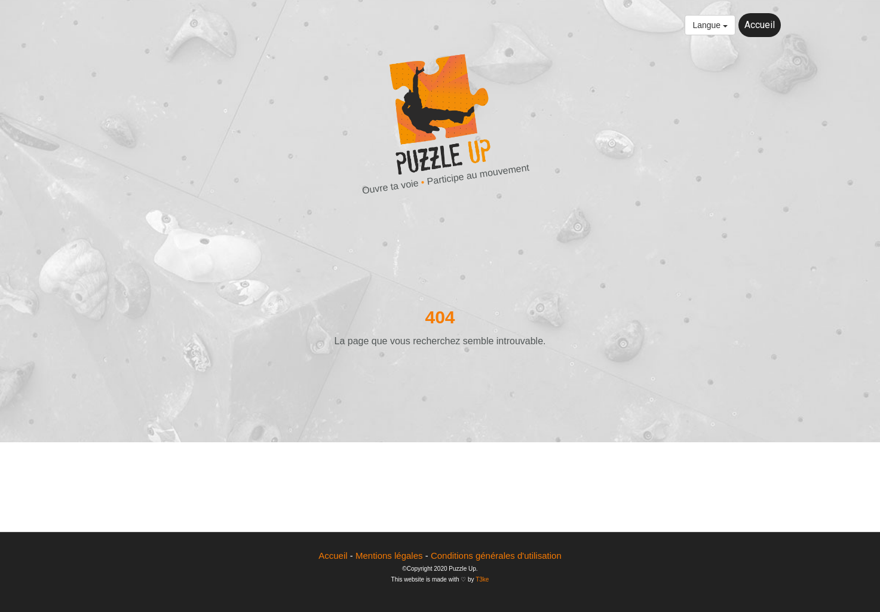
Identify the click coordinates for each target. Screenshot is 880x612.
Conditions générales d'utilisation (496, 555)
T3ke (482, 579)
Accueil (759, 24)
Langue (710, 25)
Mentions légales (389, 555)
